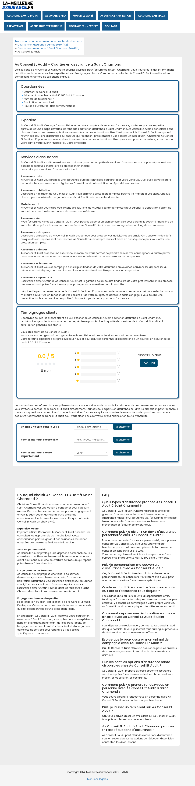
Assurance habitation (115, 15)
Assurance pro (55, 15)
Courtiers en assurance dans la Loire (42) (42, 44)
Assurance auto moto (22, 15)
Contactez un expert (83, 26)
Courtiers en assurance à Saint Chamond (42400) (48, 48)
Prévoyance (15, 26)
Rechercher (123, 426)
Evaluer (148, 362)
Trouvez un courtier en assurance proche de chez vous (48, 41)
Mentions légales (97, 779)
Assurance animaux (151, 15)
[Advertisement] (102, 475)
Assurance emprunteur (46, 26)
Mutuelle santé (83, 15)
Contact (111, 26)
